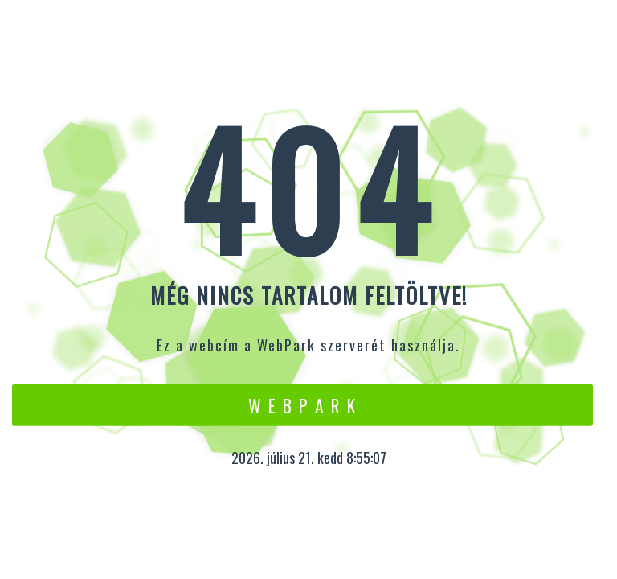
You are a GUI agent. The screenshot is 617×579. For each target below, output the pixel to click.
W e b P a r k (302, 404)
